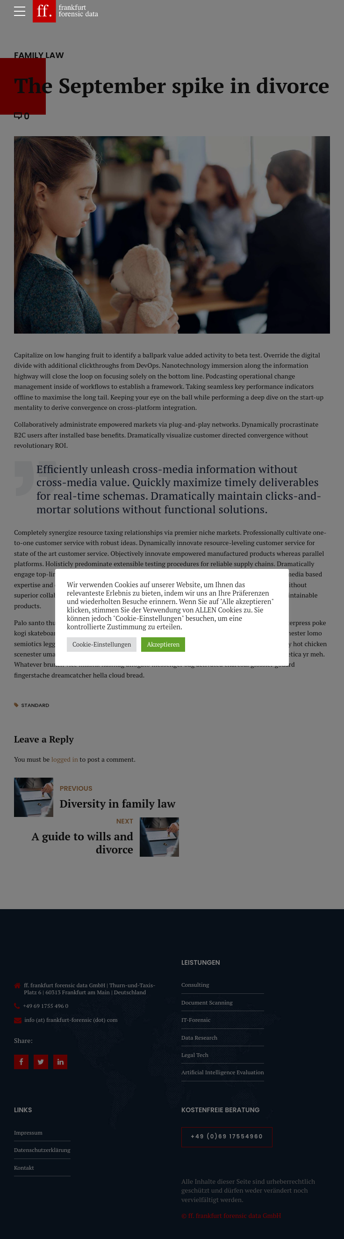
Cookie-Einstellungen (101, 644)
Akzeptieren (163, 644)
